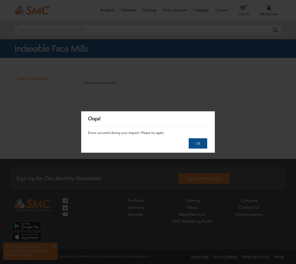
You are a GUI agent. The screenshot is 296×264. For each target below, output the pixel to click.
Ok (197, 143)
